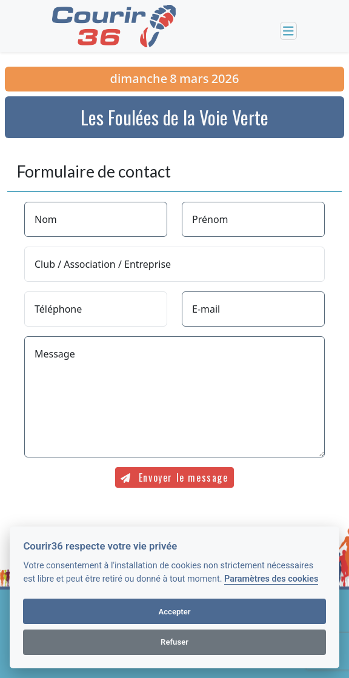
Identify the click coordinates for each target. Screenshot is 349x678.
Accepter (174, 611)
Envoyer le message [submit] (174, 477)
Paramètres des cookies (271, 579)
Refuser (174, 641)
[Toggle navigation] (288, 31)
